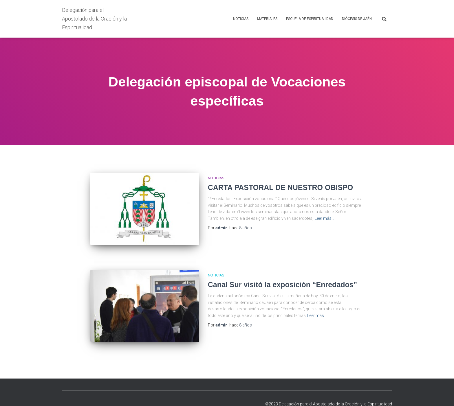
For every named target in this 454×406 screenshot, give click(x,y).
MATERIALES (267, 19)
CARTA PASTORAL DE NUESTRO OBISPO (280, 187)
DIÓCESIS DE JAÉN (357, 19)
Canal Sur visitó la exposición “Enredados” (282, 279)
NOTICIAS (240, 19)
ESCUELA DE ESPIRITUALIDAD (309, 19)
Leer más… (324, 218)
